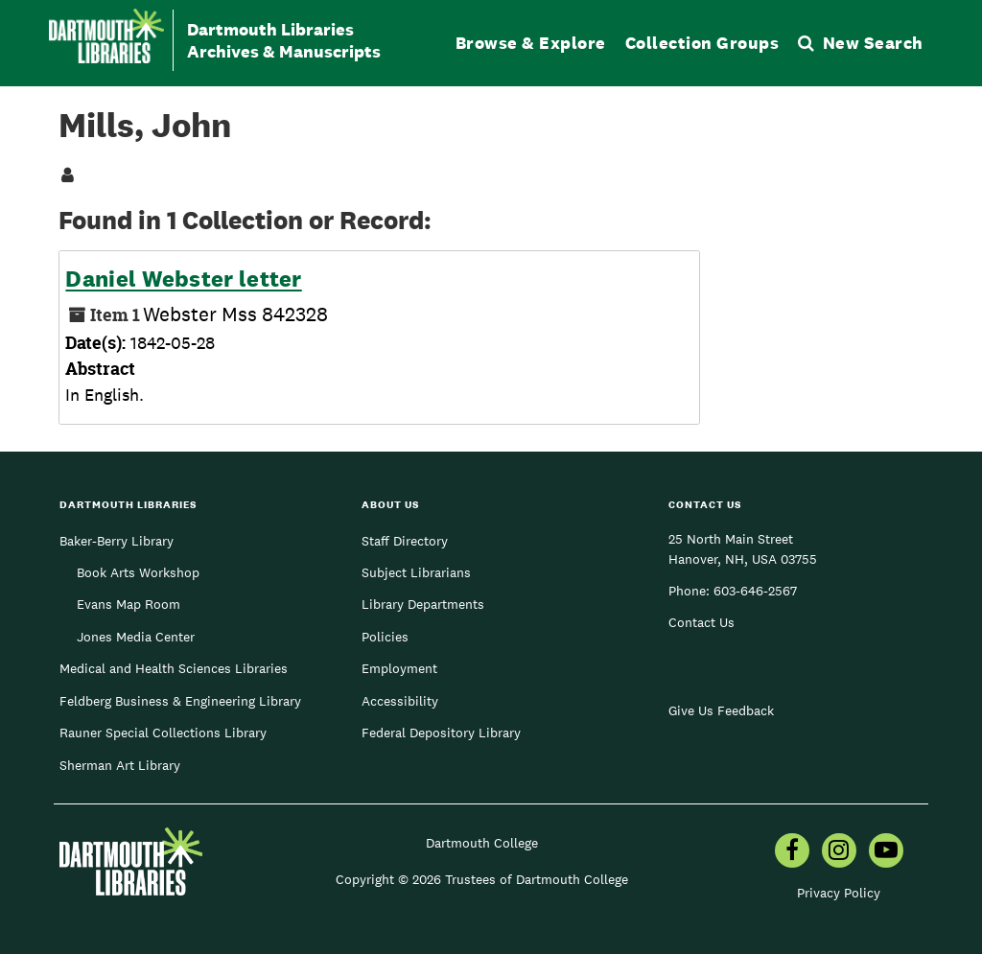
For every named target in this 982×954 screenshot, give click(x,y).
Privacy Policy (838, 892)
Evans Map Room (128, 604)
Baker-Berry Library (116, 540)
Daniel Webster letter (183, 279)
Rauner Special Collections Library (163, 732)
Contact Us (701, 622)
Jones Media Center (136, 636)
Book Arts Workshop (138, 572)
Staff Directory (405, 540)
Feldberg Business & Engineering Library (180, 701)
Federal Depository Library (441, 732)
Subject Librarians (416, 572)
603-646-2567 (755, 590)
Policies (385, 636)
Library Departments (423, 604)
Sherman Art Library (119, 765)
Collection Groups (702, 43)
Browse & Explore (531, 43)
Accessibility (400, 701)
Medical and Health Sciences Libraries (173, 668)
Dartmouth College (482, 842)
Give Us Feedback (721, 710)
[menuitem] (792, 852)
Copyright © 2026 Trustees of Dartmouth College (482, 879)
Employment (399, 668)
